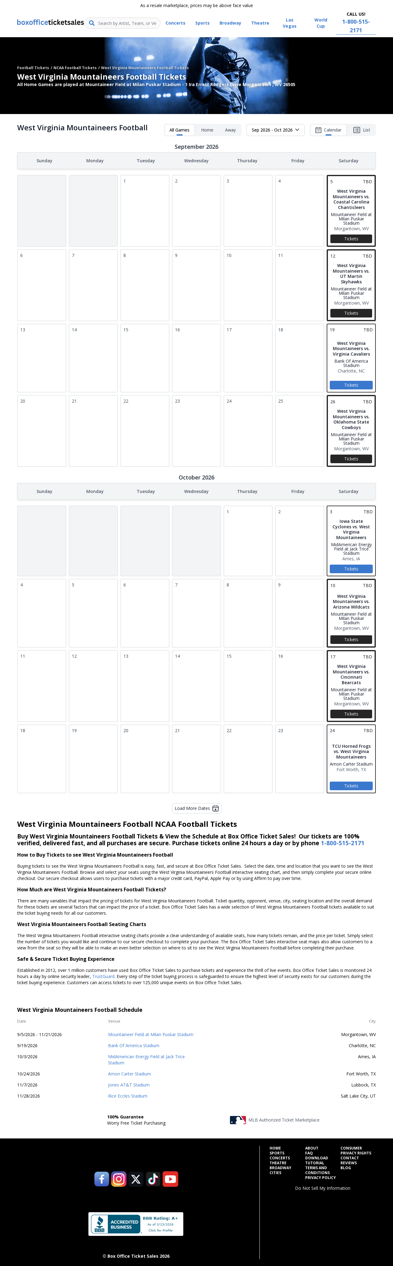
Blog (345, 1166)
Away (230, 130)
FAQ (309, 1152)
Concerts (280, 1156)
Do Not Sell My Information (322, 1187)
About (311, 1147)
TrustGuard (103, 975)
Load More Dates (197, 807)
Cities (275, 1171)
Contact (349, 1156)
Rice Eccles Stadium (127, 1095)
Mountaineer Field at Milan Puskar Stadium (150, 1033)
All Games (179, 131)
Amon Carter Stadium (129, 1072)
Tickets (351, 238)
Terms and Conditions (317, 1169)
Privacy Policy (320, 1176)
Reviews (348, 1161)
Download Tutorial (316, 1159)
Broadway (280, 1166)
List (361, 130)
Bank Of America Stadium (133, 1044)
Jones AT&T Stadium (129, 1084)
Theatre (278, 1161)
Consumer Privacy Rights (355, 1149)
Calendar (328, 131)
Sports (277, 1152)
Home (207, 130)
